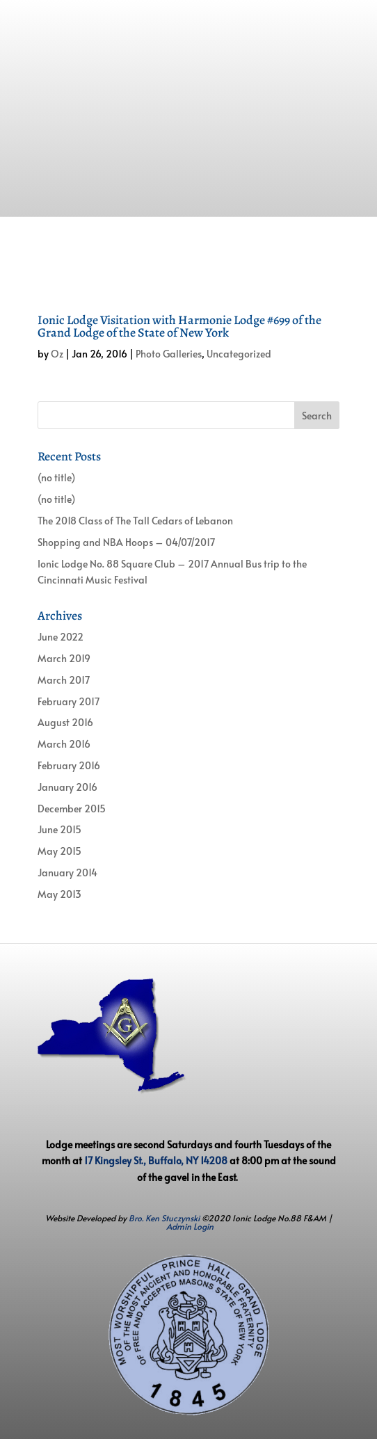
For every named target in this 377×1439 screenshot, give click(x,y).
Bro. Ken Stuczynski (164, 1217)
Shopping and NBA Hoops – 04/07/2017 (126, 542)
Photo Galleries (169, 353)
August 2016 (65, 722)
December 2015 (72, 808)
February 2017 (68, 701)
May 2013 (59, 894)
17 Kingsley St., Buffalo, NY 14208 (155, 1160)
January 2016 (67, 787)
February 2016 (69, 765)
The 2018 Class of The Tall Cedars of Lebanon (135, 520)
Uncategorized (239, 353)
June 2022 (60, 636)
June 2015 (59, 829)
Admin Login (190, 1226)
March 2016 (64, 743)
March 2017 (64, 679)
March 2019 (64, 658)
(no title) (56, 477)
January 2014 (67, 872)
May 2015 (59, 851)
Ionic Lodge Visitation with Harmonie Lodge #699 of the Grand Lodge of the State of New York (179, 326)
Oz (57, 353)
